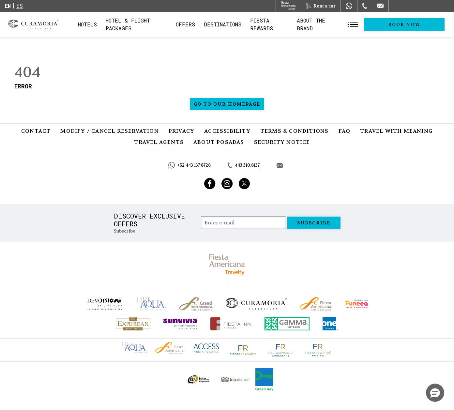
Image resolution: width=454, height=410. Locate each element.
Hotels (87, 24)
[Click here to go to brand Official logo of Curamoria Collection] (256, 303)
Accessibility (227, 131)
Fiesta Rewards (285, 24)
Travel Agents (159, 142)
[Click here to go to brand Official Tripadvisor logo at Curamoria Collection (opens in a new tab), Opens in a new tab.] (235, 379)
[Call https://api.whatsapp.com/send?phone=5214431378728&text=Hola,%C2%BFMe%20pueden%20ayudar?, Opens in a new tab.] (189, 165)
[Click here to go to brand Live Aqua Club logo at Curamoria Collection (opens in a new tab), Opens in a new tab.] (134, 346)
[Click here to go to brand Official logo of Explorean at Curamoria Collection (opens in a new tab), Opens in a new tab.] (133, 323)
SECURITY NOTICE (282, 142)
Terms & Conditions (294, 131)
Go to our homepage (227, 104)
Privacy (181, 131)
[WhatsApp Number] (349, 6)
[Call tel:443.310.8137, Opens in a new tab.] (244, 165)
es (19, 6)
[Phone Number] (364, 6)
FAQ (345, 131)
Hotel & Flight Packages (142, 26)
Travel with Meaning (396, 131)
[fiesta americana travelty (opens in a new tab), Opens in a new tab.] (227, 265)
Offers (197, 24)
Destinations (234, 24)
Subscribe (313, 223)
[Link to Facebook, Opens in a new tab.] (210, 183)
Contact (36, 131)
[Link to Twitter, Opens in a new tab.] (244, 183)
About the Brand (340, 24)
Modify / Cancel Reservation (109, 131)
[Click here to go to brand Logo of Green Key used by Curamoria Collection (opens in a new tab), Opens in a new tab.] (264, 379)
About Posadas (218, 142)
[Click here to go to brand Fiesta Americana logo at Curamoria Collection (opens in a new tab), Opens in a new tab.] (169, 347)
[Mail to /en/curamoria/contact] (380, 6)
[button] (435, 393)
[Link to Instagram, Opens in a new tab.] (227, 183)
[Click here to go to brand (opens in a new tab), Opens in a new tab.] (104, 304)
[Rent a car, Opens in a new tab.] (320, 6)
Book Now (418, 24)
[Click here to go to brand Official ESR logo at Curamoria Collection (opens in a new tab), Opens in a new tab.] (198, 379)
